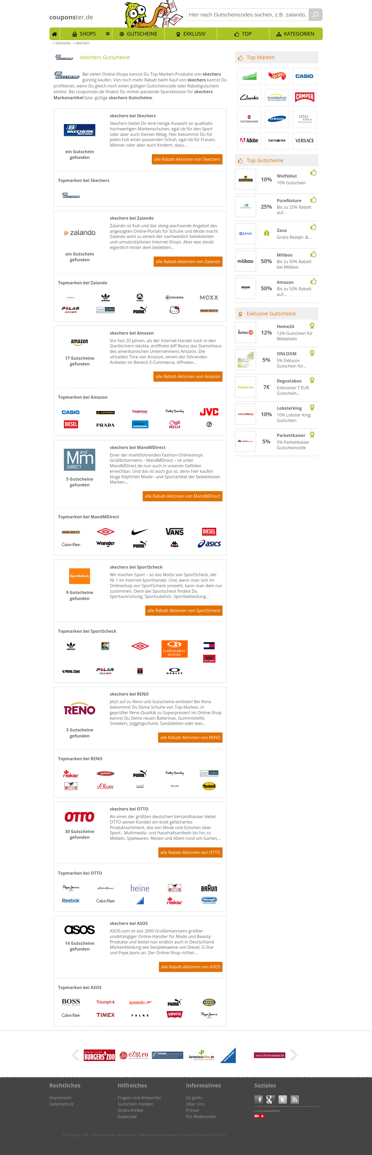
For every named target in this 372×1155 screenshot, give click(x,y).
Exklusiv (194, 33)
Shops (88, 33)
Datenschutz (61, 1104)
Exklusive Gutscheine (271, 313)
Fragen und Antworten (140, 1098)
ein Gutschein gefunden (79, 154)
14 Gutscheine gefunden (80, 946)
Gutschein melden (135, 1104)
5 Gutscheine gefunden (79, 482)
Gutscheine (142, 33)
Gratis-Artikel (130, 1110)
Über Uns (195, 1104)
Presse (192, 1110)
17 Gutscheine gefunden (80, 361)
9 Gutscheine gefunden (79, 595)
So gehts (194, 1098)
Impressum (60, 1098)
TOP (247, 33)
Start (54, 33)
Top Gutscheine (265, 160)
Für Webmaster (201, 1116)
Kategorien (299, 33)
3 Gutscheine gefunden (79, 732)
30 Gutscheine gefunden (80, 834)
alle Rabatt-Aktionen (187, 159)
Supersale (127, 1116)
